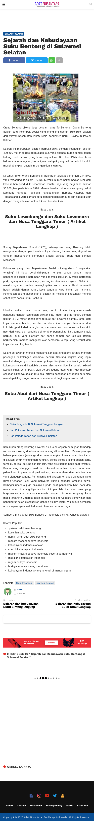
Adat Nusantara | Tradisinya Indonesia (45, 817)
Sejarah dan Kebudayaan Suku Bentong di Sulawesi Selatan (42, 46)
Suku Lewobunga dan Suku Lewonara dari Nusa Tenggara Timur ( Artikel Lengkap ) (47, 221)
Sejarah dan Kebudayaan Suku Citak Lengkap (73, 605)
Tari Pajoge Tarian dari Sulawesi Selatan (33, 436)
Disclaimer (36, 805)
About (9, 805)
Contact (21, 805)
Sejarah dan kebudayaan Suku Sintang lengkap (21, 605)
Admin (20, 590)
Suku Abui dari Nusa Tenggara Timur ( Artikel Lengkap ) (47, 396)
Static (69, 805)
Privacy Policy (54, 805)
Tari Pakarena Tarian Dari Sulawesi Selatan (35, 430)
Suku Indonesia (24, 583)
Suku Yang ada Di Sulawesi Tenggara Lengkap (37, 424)
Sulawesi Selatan (45, 583)
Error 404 (82, 805)
